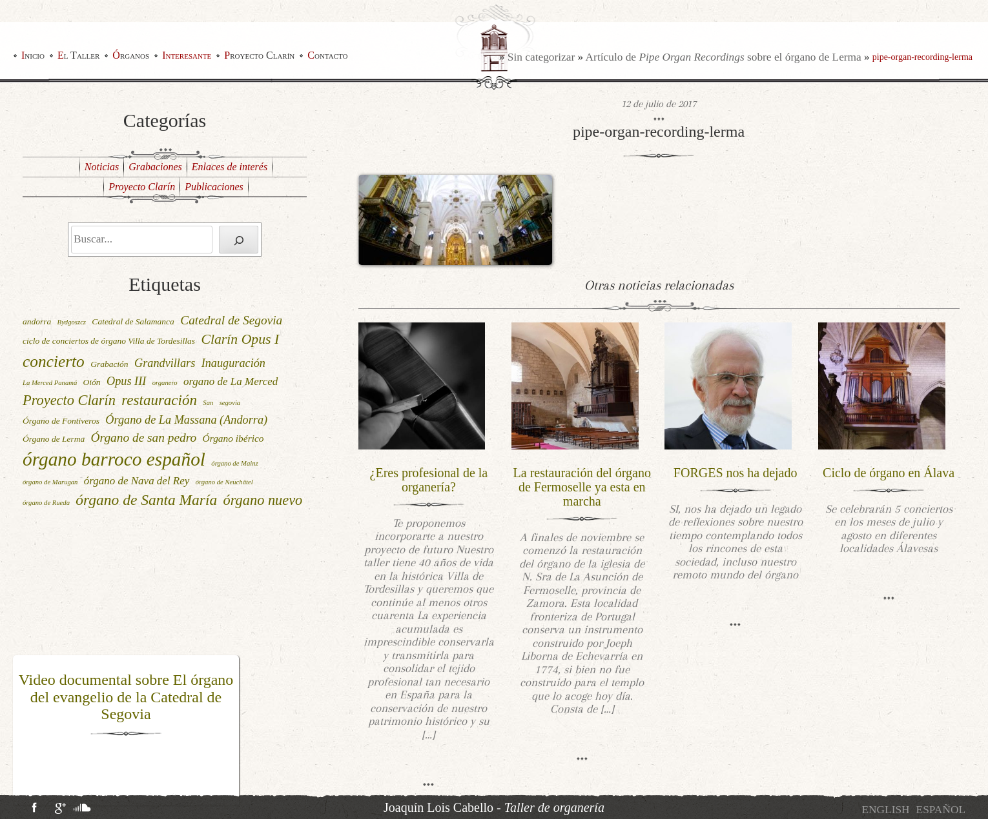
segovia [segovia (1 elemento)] (230, 402)
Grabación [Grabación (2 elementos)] (109, 364)
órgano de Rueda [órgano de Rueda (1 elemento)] (46, 502)
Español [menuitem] (940, 810)
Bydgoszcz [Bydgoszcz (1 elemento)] (71, 322)
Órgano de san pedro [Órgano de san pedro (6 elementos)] (144, 437)
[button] (21, 730)
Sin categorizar (541, 57)
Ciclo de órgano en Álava (888, 473)
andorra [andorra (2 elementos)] (37, 321)
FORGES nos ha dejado (736, 473)
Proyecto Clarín (259, 55)
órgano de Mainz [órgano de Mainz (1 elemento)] (234, 463)
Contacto (327, 55)
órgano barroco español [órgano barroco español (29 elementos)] (114, 459)
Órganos (130, 55)
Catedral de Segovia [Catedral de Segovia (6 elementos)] (231, 320)
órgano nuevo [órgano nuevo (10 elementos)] (263, 500)
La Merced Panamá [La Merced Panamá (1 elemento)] (50, 382)
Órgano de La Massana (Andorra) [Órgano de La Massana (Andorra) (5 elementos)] (186, 419)
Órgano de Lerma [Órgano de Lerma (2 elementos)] (54, 439)
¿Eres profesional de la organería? (429, 480)
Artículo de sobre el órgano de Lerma (723, 57)
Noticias (102, 166)
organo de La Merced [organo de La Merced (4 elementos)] (230, 381)
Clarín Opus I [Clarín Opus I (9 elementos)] (240, 339)
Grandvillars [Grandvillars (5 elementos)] (164, 363)
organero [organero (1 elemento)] (165, 382)
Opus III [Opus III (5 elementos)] (126, 381)
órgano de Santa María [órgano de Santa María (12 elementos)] (146, 499)
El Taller (78, 55)
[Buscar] (238, 239)
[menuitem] (885, 810)
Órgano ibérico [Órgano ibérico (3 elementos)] (233, 438)
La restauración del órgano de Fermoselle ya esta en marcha (582, 487)
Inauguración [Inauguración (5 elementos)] (233, 363)
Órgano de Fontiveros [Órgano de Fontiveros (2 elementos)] (61, 421)
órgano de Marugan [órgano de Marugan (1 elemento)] (50, 482)
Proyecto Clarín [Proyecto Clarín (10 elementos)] (69, 400)
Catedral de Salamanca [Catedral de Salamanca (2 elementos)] (133, 321)
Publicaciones (214, 186)
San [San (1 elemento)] (208, 402)
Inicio (33, 55)
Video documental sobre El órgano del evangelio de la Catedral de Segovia (126, 696)
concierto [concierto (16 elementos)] (54, 361)
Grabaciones (155, 166)
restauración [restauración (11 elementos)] (159, 400)
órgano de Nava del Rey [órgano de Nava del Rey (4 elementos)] (137, 481)
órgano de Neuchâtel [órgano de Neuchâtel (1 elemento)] (224, 482)
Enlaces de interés (229, 166)
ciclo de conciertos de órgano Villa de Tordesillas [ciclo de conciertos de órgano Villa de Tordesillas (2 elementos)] (109, 341)
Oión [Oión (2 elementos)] (92, 382)
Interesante (186, 55)
